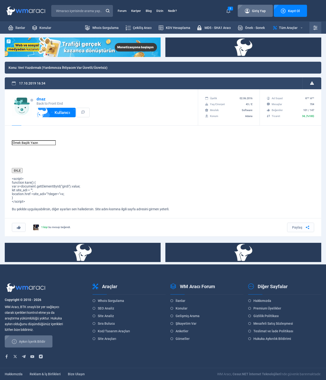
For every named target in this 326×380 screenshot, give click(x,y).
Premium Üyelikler (267, 308)
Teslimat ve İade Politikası (273, 331)
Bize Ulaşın (76, 374)
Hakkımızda (262, 301)
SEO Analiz (106, 308)
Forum (122, 11)
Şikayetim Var (186, 323)
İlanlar (180, 301)
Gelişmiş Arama (188, 316)
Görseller (183, 339)
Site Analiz (106, 316)
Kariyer (136, 11)
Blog (149, 11)
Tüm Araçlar (287, 28)
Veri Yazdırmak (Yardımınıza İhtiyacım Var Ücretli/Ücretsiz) (62, 68)
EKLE (17, 170)
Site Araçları (107, 339)
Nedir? (172, 11)
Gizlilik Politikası (266, 316)
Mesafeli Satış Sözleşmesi (273, 323)
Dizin (159, 11)
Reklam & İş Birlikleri (45, 374)
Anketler (182, 331)
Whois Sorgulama (111, 301)
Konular (181, 308)
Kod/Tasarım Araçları (114, 331)
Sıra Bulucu (106, 323)
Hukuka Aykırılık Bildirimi (272, 339)
